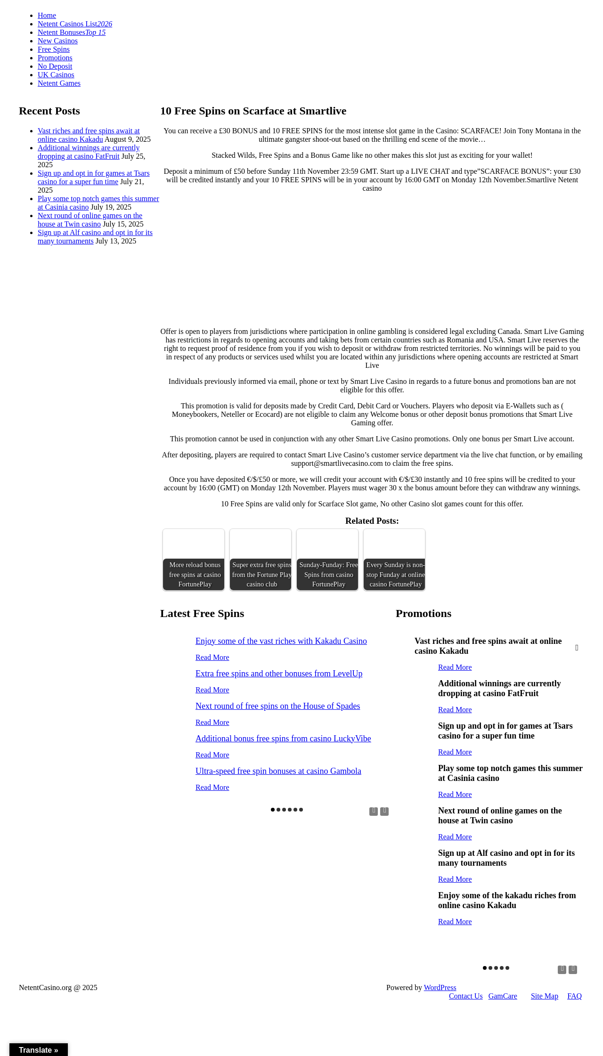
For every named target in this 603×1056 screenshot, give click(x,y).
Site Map (544, 996)
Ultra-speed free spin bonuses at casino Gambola (278, 771)
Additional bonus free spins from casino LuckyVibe (283, 738)
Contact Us (466, 996)
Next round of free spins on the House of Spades (278, 706)
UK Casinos (56, 75)
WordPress (440, 987)
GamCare (503, 996)
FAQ (574, 996)
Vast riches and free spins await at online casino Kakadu (89, 135)
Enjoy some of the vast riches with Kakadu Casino (281, 641)
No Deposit (55, 66)
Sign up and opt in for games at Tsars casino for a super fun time (94, 177)
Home (47, 15)
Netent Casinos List (75, 24)
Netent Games (59, 83)
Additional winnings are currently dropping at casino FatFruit (88, 152)
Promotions (55, 58)
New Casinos (58, 41)
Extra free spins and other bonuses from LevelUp (279, 673)
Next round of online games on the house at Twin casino (90, 219)
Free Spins (54, 49)
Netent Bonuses (72, 32)
